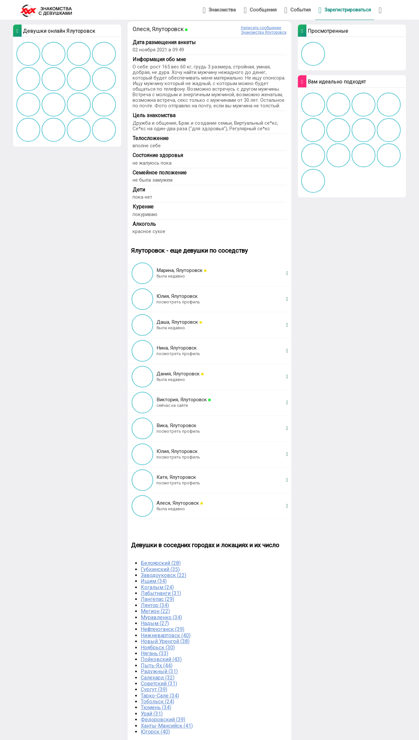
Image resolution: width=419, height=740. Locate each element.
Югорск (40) (155, 732)
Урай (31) (152, 714)
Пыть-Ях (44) (157, 665)
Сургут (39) (154, 689)
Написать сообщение (261, 28)
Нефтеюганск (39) (162, 629)
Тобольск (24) (157, 701)
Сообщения (260, 10)
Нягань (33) (154, 653)
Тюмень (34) (156, 707)
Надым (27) (155, 623)
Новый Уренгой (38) (165, 641)
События (297, 10)
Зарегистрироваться (345, 10)
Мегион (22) (155, 611)
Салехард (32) (157, 678)
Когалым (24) (157, 587)
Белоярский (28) (161, 563)
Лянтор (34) (155, 605)
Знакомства (219, 10)
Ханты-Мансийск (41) (167, 726)
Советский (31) (159, 683)
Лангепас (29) (157, 599)
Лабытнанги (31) (161, 593)
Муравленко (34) (161, 617)
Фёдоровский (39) (163, 719)
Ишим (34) (154, 581)
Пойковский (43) (161, 659)
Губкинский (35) (160, 569)
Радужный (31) (159, 671)
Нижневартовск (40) (166, 635)
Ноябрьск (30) (158, 647)
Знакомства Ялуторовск (263, 32)
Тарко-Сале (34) (160, 696)
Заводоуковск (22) (163, 575)
